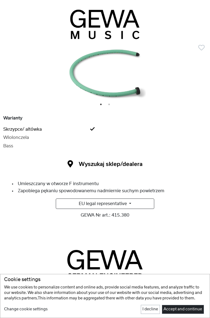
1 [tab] (101, 104)
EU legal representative (103, 204)
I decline (150, 309)
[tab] (105, 129)
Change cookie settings (26, 309)
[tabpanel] (105, 74)
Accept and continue (183, 309)
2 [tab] (109, 104)
